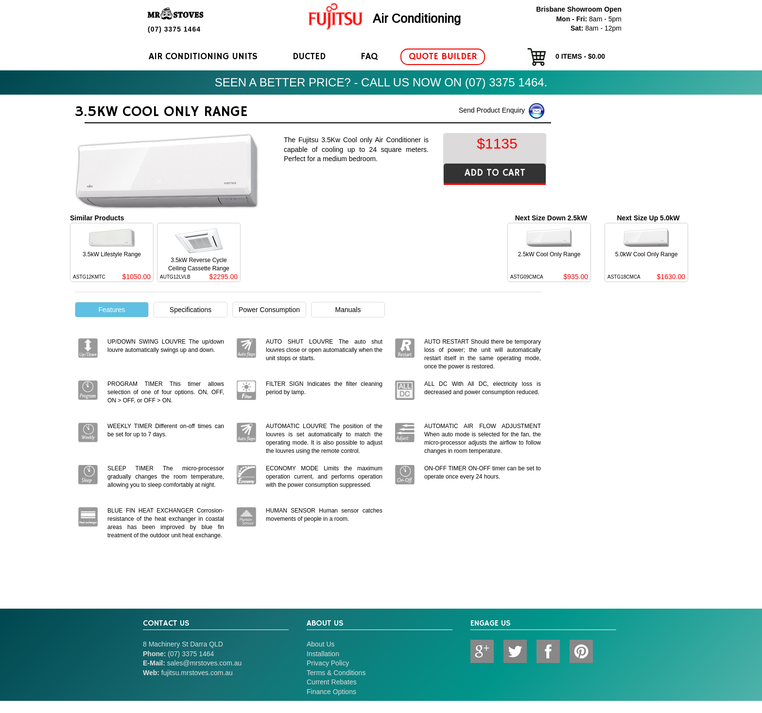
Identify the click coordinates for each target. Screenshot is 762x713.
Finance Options (331, 692)
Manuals (348, 310)
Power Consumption (269, 310)
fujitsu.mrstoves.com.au (197, 673)
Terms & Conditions (336, 673)
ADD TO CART (495, 173)
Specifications (190, 310)
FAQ (369, 57)
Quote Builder (443, 57)
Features (111, 310)
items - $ (566, 56)
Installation (323, 654)
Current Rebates (332, 682)
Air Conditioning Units (203, 57)
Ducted (309, 57)
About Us (321, 644)
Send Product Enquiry (502, 110)
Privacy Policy (328, 663)
